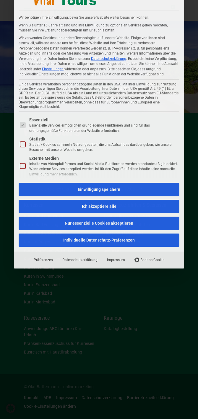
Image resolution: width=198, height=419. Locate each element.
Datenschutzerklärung (80, 150)
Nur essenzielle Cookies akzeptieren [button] (99, 113)
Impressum (116, 150)
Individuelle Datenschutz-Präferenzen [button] (99, 130)
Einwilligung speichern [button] (99, 79)
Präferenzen (43, 150)
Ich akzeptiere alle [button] (99, 96)
